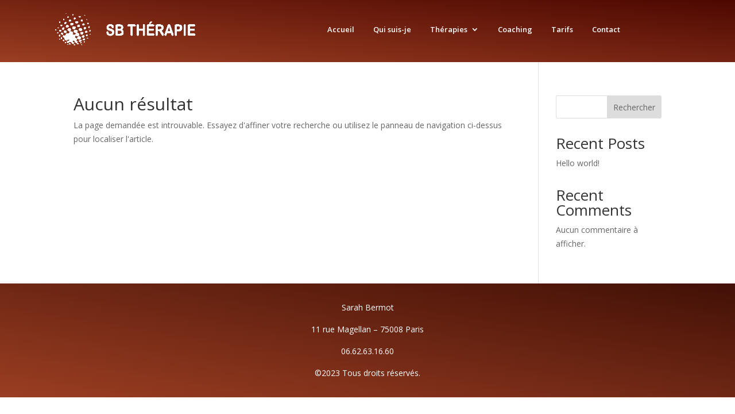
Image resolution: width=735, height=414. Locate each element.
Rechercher (634, 107)
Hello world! (577, 163)
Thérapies (448, 29)
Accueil (340, 29)
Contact (606, 29)
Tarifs (562, 29)
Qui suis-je (392, 29)
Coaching (515, 29)
